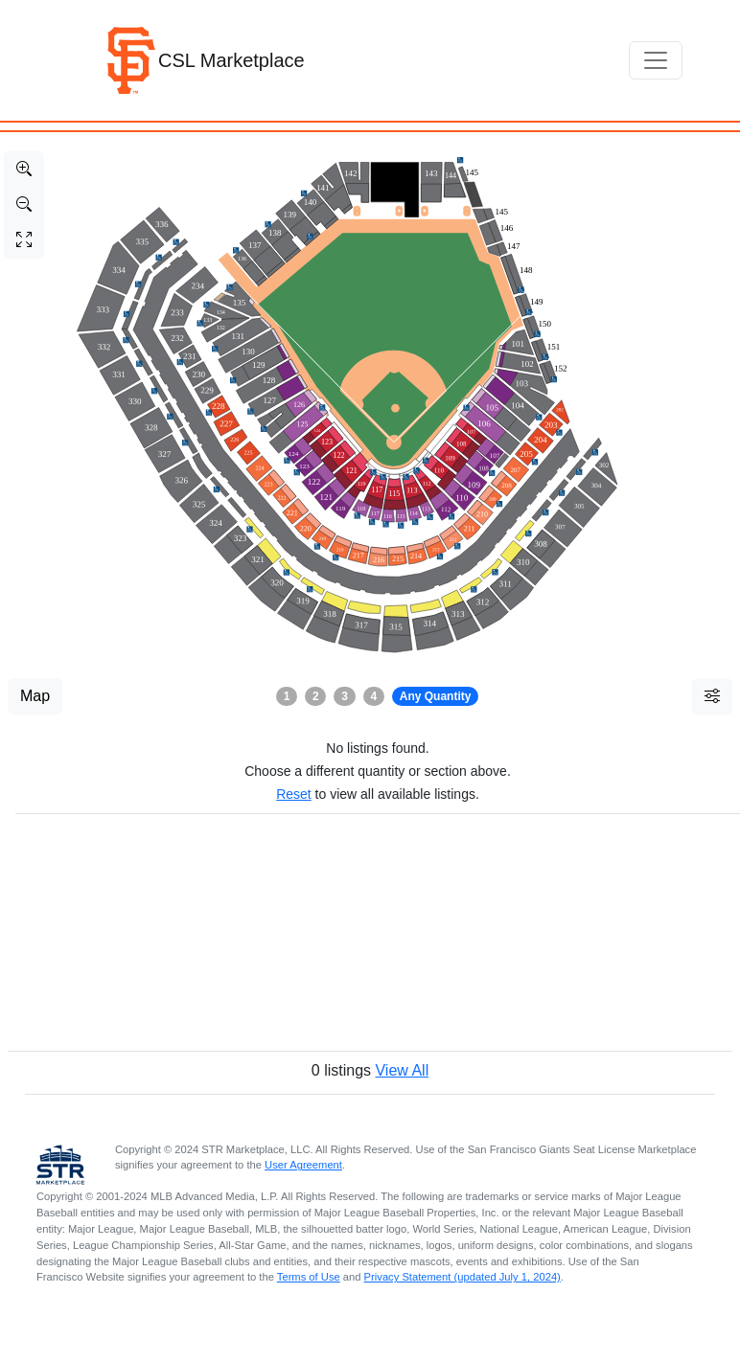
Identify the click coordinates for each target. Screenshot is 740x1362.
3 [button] (344, 696)
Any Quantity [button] (436, 696)
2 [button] (315, 696)
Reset (294, 794)
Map (35, 696)
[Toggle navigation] (655, 60)
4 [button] (374, 696)
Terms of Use (308, 1277)
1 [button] (287, 696)
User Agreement (303, 1164)
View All (401, 1070)
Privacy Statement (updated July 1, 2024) (462, 1277)
